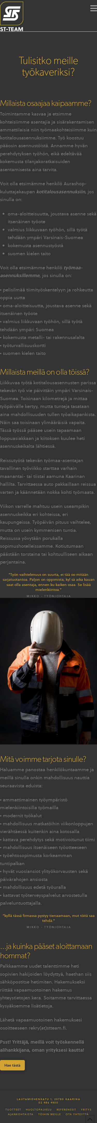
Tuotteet (13, 1109)
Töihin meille (49, 1114)
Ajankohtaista (21, 1114)
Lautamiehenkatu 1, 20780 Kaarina (48, 1099)
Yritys (86, 1109)
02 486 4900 (48, 1102)
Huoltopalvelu (39, 1109)
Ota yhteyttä (77, 1114)
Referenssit (66, 1109)
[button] (93, 8)
